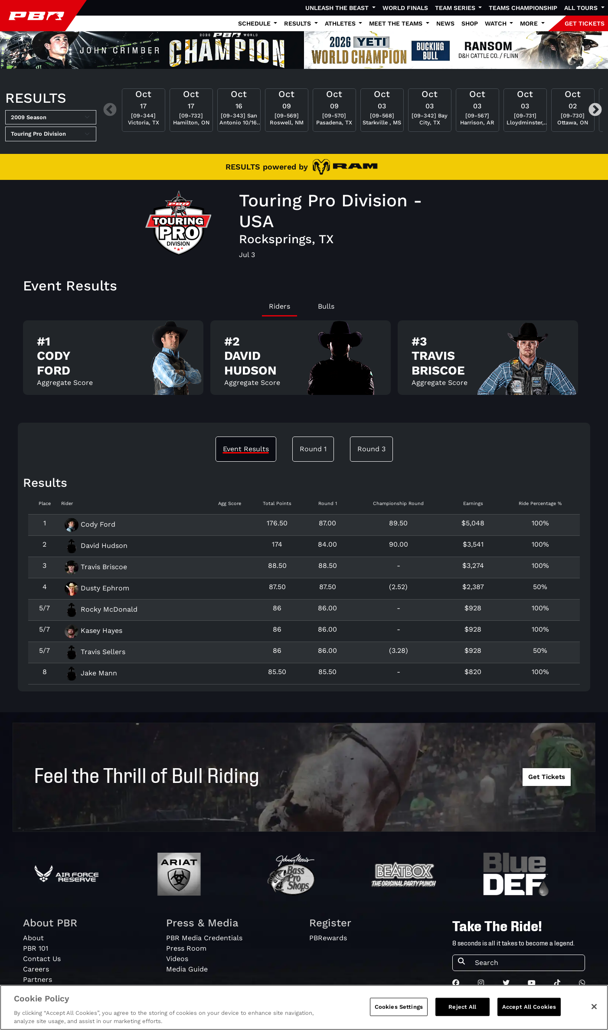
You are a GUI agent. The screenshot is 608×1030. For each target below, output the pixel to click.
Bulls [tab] (326, 306)
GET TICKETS (585, 23)
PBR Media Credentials (204, 938)
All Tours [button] (581, 7)
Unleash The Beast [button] (337, 7)
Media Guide (187, 969)
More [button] (529, 23)
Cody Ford (90, 524)
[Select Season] (50, 117)
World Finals (405, 7)
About (33, 938)
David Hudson (96, 545)
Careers (36, 969)
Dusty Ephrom (97, 588)
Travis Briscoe (96, 567)
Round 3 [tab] (371, 449)
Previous (110, 110)
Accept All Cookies (529, 1008)
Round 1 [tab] (313, 449)
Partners (37, 979)
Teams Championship (523, 7)
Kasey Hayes (93, 630)
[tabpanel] (304, 361)
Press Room (186, 948)
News (445, 23)
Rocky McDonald (101, 609)
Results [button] (298, 23)
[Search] (527, 963)
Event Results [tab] (246, 449)
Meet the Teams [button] (396, 23)
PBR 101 (35, 948)
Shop (469, 23)
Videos (177, 959)
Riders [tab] (279, 306)
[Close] (594, 1008)
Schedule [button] (255, 23)
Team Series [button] (456, 7)
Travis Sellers (95, 652)
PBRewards (328, 938)
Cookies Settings (399, 1008)
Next (595, 110)
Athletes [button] (341, 23)
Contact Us (42, 959)
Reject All (462, 1008)
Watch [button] (496, 23)
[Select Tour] (50, 134)
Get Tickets (546, 777)
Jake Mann (91, 673)
